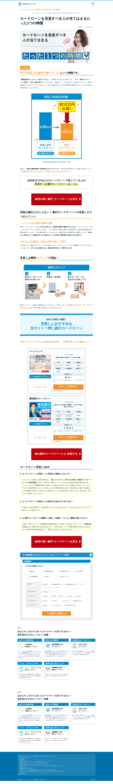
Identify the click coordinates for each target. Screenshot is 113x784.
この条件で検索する (56, 613)
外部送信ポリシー (43, 779)
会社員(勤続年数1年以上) (56, 584)
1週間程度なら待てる (77, 600)
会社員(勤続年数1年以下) (70, 584)
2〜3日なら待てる (66, 600)
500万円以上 (78, 596)
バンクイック (36, 351)
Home (21, 9)
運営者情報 (20, 779)
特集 (26, 9)
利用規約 (36, 779)
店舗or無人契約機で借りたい (71, 605)
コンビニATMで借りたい (56, 605)
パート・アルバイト (48, 587)
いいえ (58, 591)
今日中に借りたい (55, 600)
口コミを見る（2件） (40, 437)
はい (52, 591)
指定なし (46, 584)
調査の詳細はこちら (23, 773)
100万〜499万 (70, 596)
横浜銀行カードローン (40, 398)
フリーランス (82, 584)
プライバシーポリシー (28, 779)
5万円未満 (53, 596)
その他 (57, 587)
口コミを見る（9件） (40, 387)
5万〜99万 (61, 596)
